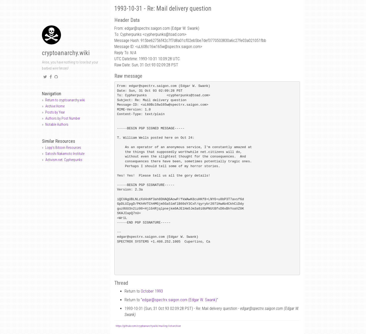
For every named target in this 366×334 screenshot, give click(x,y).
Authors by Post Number (62, 118)
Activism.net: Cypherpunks (63, 160)
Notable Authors (56, 124)
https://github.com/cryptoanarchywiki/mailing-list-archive (148, 326)
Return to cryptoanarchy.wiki (65, 100)
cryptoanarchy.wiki (66, 53)
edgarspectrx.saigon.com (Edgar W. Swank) (179, 299)
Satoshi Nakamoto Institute (64, 154)
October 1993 (152, 291)
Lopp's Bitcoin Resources (63, 148)
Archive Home (55, 106)
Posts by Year (55, 112)
